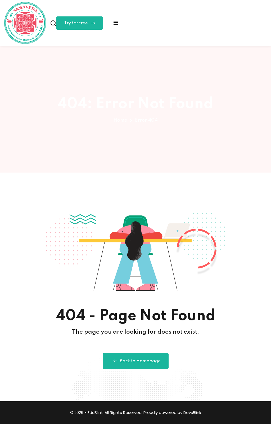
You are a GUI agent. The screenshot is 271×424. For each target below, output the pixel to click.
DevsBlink (192, 412)
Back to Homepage (136, 361)
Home (120, 120)
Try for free (79, 23)
